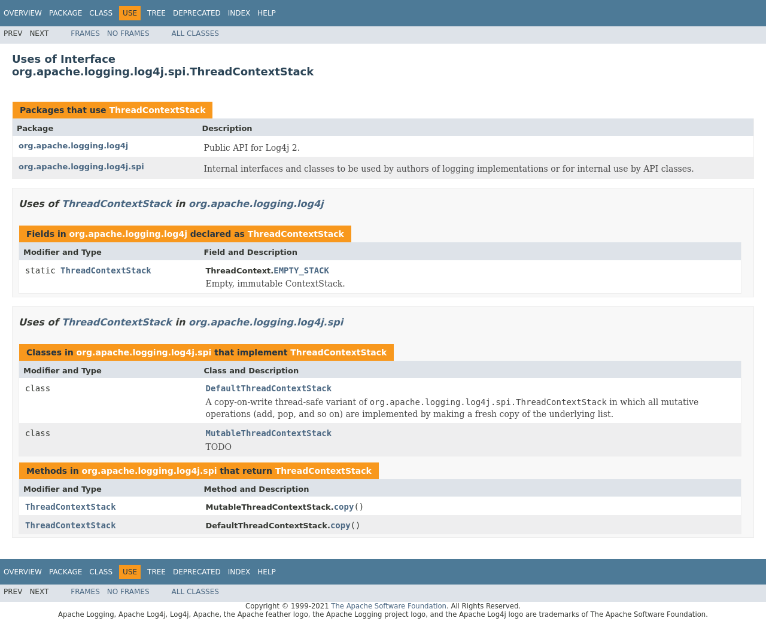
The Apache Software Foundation (388, 606)
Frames (85, 33)
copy (344, 507)
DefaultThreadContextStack (269, 388)
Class (101, 13)
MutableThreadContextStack (269, 433)
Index (239, 13)
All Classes (195, 33)
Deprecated (197, 13)
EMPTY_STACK (301, 270)
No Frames (128, 33)
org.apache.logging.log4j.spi (81, 166)
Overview (23, 13)
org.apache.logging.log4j (73, 145)
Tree (156, 13)
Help (266, 13)
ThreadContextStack (157, 110)
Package (65, 13)
